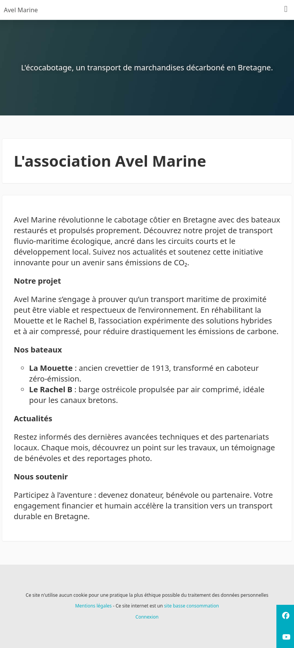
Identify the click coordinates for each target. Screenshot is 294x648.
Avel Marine (21, 10)
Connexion (147, 617)
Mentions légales (93, 606)
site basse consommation (191, 606)
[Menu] (286, 9)
